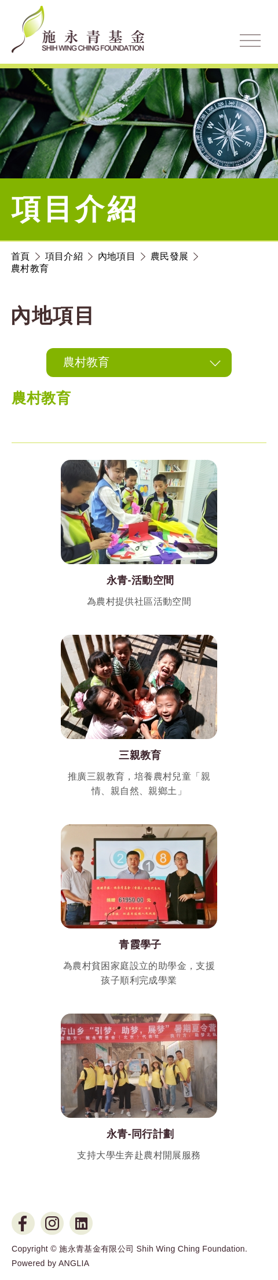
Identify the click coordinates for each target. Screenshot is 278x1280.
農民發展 (169, 256)
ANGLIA (73, 1263)
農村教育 (30, 268)
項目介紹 (64, 256)
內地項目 (117, 256)
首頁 (20, 256)
